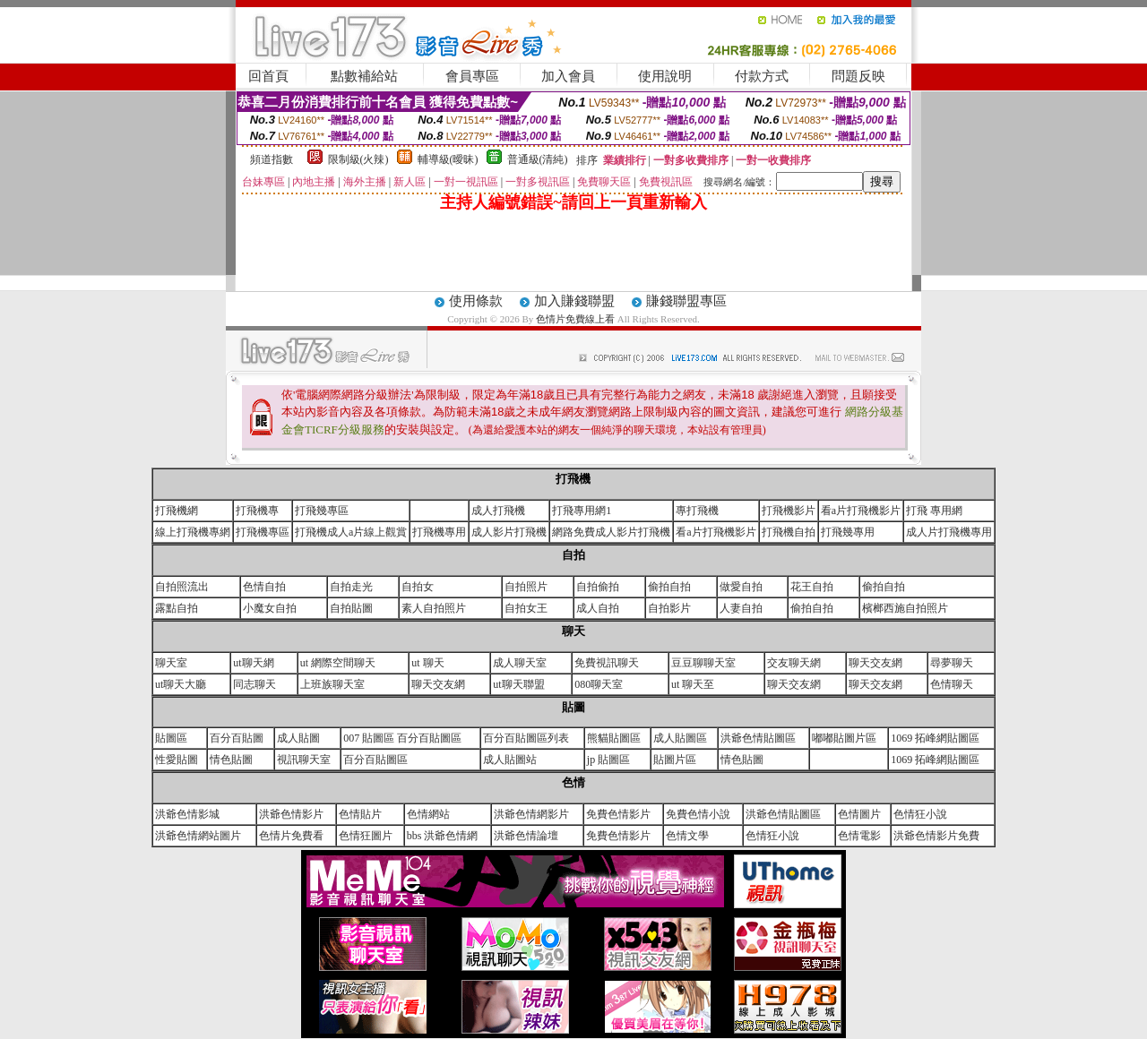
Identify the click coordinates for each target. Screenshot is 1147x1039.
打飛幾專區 (322, 510)
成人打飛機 (498, 510)
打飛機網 (176, 510)
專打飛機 (697, 510)
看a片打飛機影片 (861, 510)
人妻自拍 (741, 608)
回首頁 (268, 76)
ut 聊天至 (692, 684)
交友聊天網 (794, 663)
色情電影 (859, 835)
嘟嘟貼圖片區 (844, 738)
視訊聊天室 (304, 759)
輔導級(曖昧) (448, 159)
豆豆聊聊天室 (703, 663)
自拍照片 (526, 586)
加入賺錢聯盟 (574, 301)
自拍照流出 (182, 586)
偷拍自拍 (669, 586)
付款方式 (762, 76)
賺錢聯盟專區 (686, 301)
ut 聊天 (427, 663)
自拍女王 (526, 608)
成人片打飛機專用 (949, 532)
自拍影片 (669, 608)
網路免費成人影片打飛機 (611, 532)
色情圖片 (859, 814)
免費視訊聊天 (606, 663)
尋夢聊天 (951, 663)
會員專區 (472, 76)
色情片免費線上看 (576, 318)
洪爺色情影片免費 (936, 835)
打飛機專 (257, 510)
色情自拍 (264, 586)
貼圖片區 (674, 759)
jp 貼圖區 (608, 759)
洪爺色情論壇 (526, 835)
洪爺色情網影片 (531, 814)
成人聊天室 (520, 663)
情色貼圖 (231, 759)
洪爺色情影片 (291, 814)
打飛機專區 (262, 532)
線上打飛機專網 (192, 532)
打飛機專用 (439, 532)
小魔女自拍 (270, 608)
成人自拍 (597, 608)
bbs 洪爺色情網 (443, 835)
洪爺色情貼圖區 (758, 738)
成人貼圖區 (680, 738)
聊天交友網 (875, 663)
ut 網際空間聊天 (337, 663)
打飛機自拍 (788, 532)
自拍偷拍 (597, 586)
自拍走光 (351, 586)
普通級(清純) (537, 159)
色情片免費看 (291, 835)
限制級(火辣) (358, 159)
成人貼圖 (298, 738)
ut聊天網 (253, 663)
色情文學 (687, 835)
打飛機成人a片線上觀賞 (351, 532)
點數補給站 (364, 76)
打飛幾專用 (848, 532)
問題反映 (858, 76)
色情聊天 (951, 684)
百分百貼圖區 (375, 759)
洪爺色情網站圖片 (198, 835)
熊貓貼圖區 (614, 738)
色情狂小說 (920, 814)
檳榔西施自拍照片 (905, 608)
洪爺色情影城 (187, 814)
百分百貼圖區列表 (526, 738)
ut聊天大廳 (180, 684)
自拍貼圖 (351, 608)
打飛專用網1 (581, 510)
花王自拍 (811, 586)
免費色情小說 (698, 814)
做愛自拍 (741, 586)
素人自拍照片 (433, 608)
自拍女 (417, 586)
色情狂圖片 (365, 835)
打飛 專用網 (934, 510)
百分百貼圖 (236, 738)
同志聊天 (254, 684)
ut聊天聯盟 (518, 684)
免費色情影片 (618, 814)
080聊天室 (598, 684)
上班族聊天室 (332, 684)
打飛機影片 (788, 510)
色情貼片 (360, 814)
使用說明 (665, 76)
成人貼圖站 (510, 759)
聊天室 (171, 663)
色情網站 (428, 814)
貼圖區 (171, 738)
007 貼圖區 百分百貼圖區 (402, 738)
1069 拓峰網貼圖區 (935, 738)
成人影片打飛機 (509, 532)
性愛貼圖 (176, 759)
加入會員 (568, 76)
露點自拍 (176, 608)
